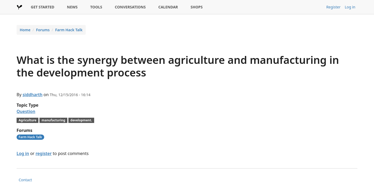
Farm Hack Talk (69, 29)
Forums (43, 29)
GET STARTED (42, 6)
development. (81, 120)
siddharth (33, 94)
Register (333, 6)
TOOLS (96, 6)
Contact (25, 179)
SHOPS (197, 6)
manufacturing (53, 120)
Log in (350, 6)
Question (26, 111)
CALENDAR (168, 6)
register (44, 153)
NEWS (72, 6)
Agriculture (28, 120)
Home (25, 29)
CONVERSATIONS (130, 6)
